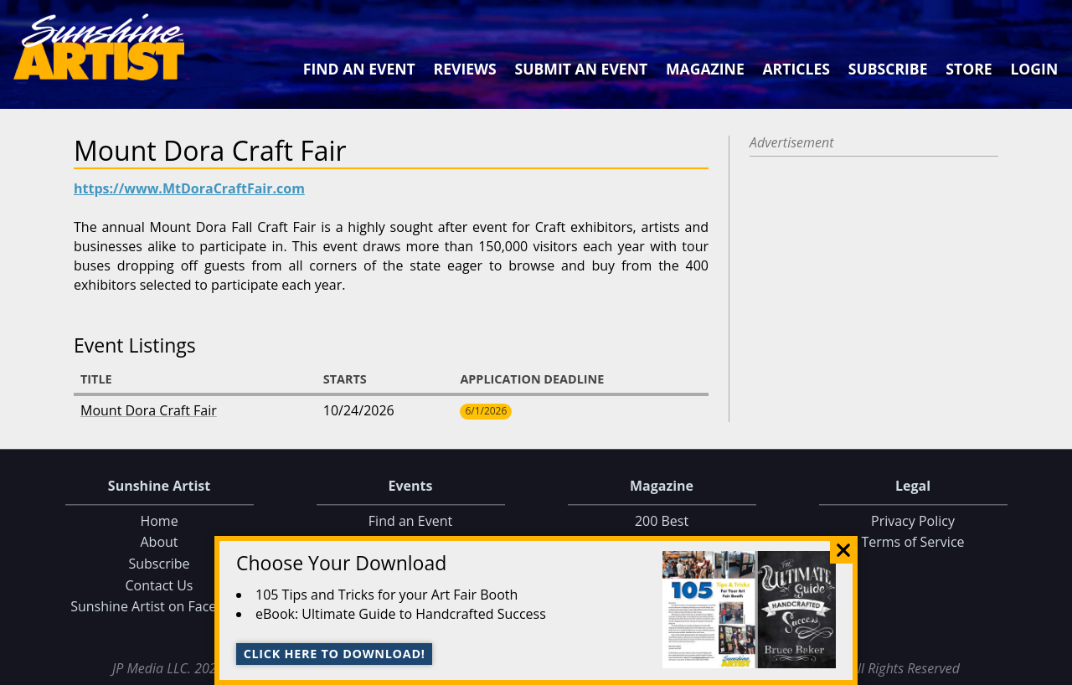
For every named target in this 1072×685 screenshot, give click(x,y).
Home (159, 521)
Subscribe (888, 69)
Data (1052, 669)
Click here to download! (334, 654)
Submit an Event (581, 69)
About (159, 542)
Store (969, 69)
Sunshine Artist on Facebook (159, 606)
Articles (795, 69)
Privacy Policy (913, 521)
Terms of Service (912, 542)
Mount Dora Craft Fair (148, 410)
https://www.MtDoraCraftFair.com (189, 188)
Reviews (465, 69)
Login (1034, 69)
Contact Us (159, 585)
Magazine (705, 69)
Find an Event (359, 69)
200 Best (661, 521)
